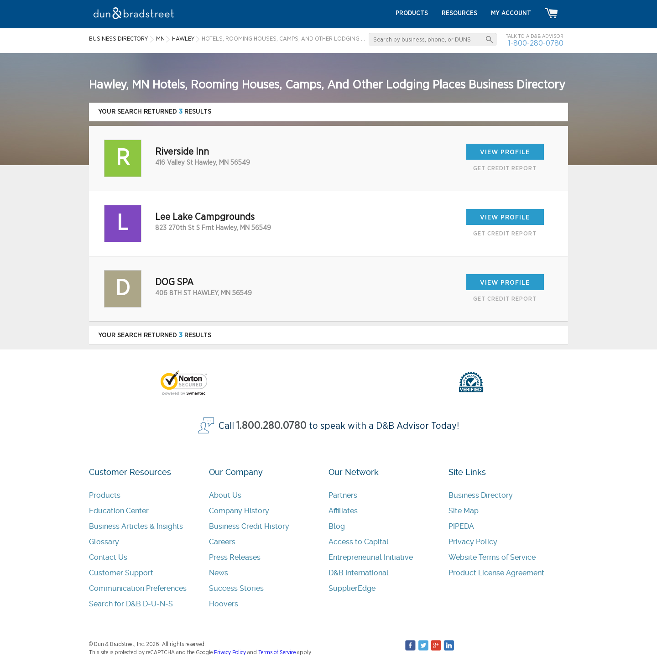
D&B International (358, 572)
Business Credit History (249, 526)
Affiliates (343, 510)
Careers (222, 541)
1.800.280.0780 (271, 426)
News (218, 572)
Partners (342, 495)
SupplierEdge (351, 588)
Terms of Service (277, 652)
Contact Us (108, 557)
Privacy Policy (472, 541)
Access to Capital (358, 541)
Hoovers (223, 603)
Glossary (104, 541)
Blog (336, 526)
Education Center (119, 510)
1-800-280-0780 (535, 43)
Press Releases (235, 557)
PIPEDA (461, 526)
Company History (239, 510)
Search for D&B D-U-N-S (131, 603)
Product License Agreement (496, 572)
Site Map (463, 510)
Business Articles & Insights (136, 526)
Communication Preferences (138, 588)
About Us (225, 495)
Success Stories (236, 588)
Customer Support (121, 572)
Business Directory (480, 495)
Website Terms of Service (492, 557)
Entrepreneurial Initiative (370, 557)
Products (104, 495)
